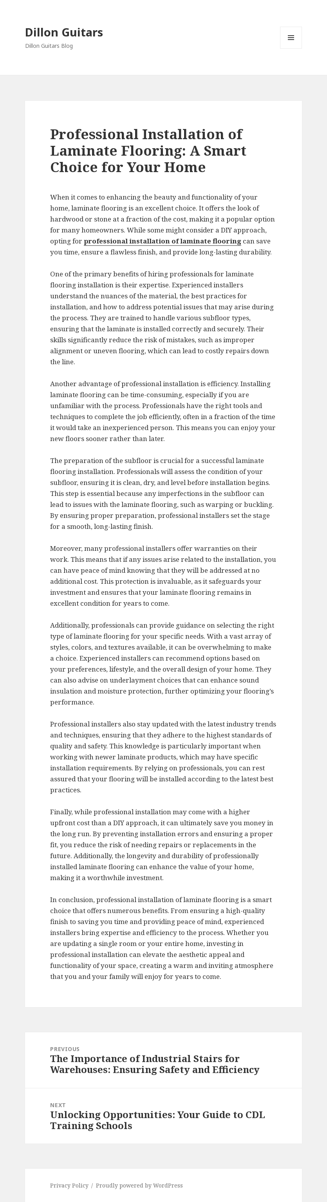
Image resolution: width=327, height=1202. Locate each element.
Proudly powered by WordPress (139, 1185)
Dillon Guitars (64, 32)
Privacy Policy (69, 1185)
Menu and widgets (291, 48)
